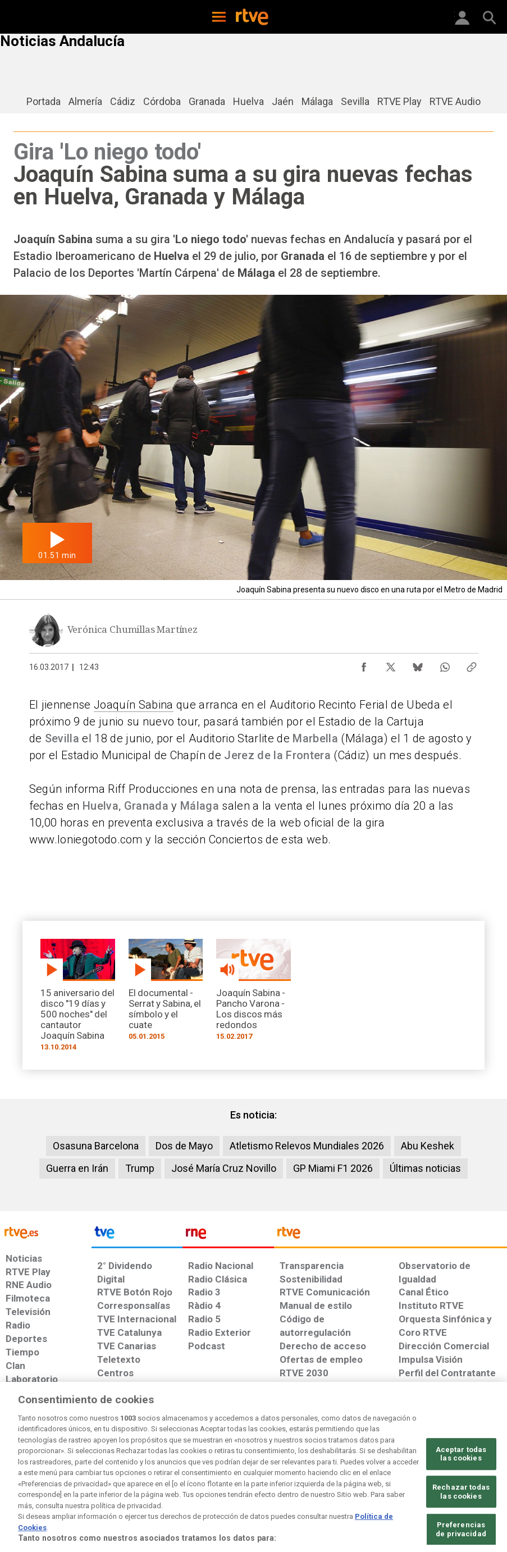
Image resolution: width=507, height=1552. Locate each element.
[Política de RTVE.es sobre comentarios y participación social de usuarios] (460, 1460)
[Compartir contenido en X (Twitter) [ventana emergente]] (390, 664)
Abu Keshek (427, 1146)
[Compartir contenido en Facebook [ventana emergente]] (363, 664)
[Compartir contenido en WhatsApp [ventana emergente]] (444, 664)
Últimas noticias (425, 1168)
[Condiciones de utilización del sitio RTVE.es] (22, 1460)
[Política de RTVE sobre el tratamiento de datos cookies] (161, 1460)
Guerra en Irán (77, 1168)
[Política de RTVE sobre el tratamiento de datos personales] (84, 1460)
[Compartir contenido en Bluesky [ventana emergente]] (417, 664)
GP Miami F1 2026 (333, 1168)
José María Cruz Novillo (223, 1168)
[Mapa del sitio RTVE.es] (354, 1460)
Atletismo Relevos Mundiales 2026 (307, 1146)
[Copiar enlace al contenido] (471, 664)
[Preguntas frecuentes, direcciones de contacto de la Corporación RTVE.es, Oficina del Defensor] (394, 1454)
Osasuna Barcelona (96, 1146)
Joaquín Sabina (133, 704)
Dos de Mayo (184, 1146)
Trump (139, 1168)
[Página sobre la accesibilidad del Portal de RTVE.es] (305, 1454)
